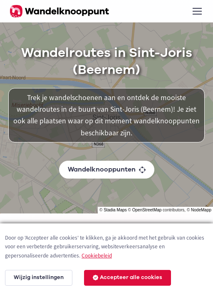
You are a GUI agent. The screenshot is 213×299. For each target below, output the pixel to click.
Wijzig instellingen (39, 277)
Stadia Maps (115, 210)
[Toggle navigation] (197, 11)
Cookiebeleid (97, 255)
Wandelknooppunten (107, 169)
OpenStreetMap (147, 210)
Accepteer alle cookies (127, 277)
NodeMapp (201, 210)
